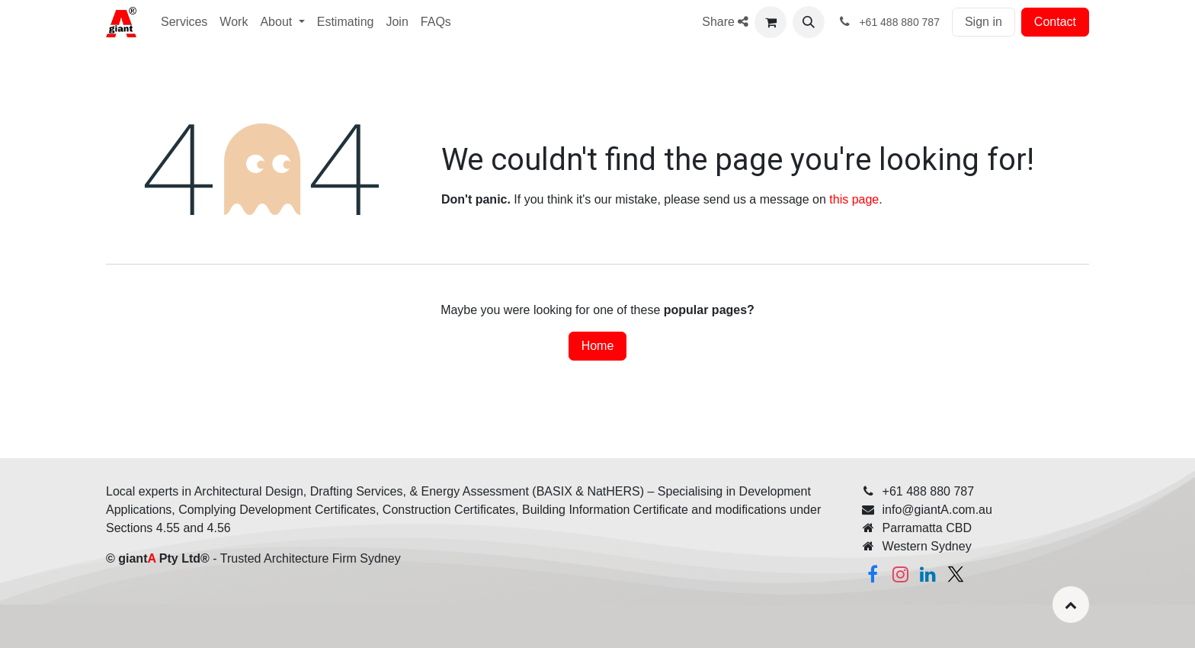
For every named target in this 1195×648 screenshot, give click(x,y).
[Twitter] (956, 574)
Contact (1055, 21)
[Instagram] (900, 574)
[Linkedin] (928, 574)
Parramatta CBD (927, 527)
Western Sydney (927, 546)
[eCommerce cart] (770, 22)
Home (597, 345)
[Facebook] (872, 574)
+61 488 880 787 (929, 491)
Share (725, 21)
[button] (809, 22)
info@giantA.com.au (937, 509)
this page (854, 199)
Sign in (983, 21)
